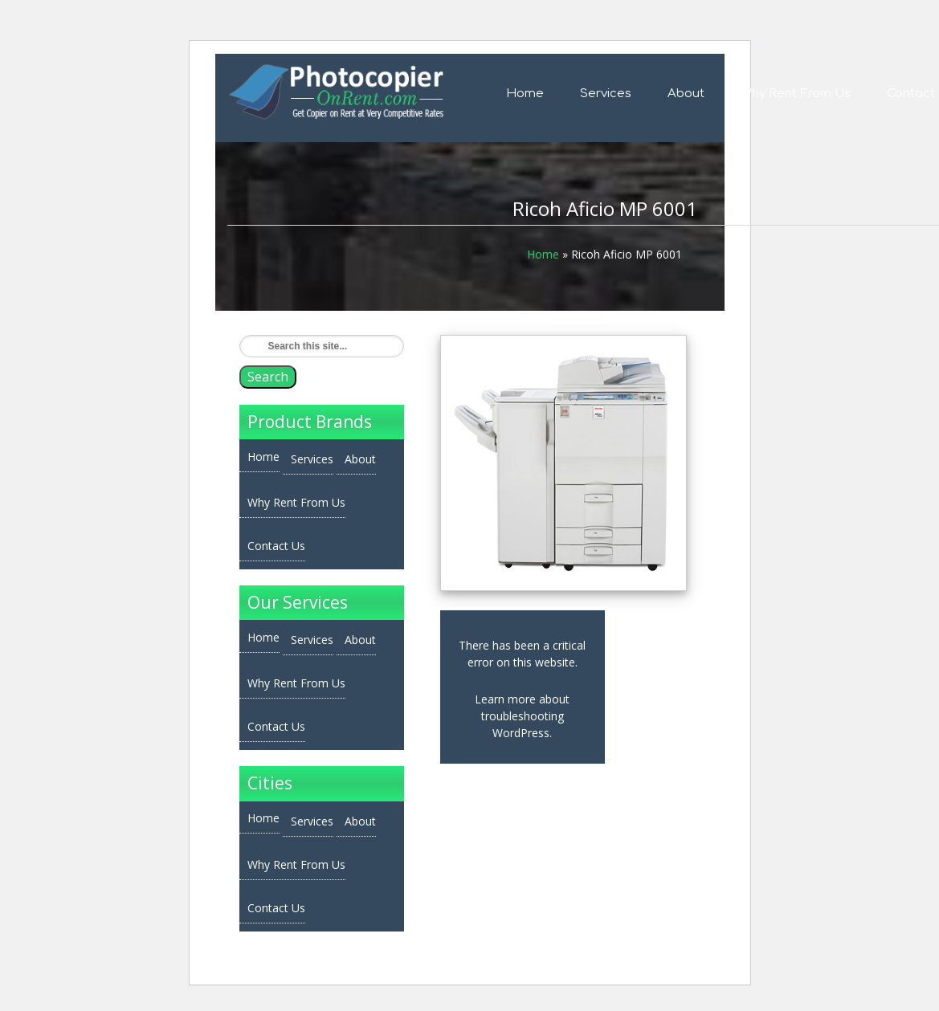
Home (525, 93)
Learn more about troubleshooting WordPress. (522, 715)
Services (605, 93)
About (686, 93)
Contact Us (276, 545)
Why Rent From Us (796, 93)
